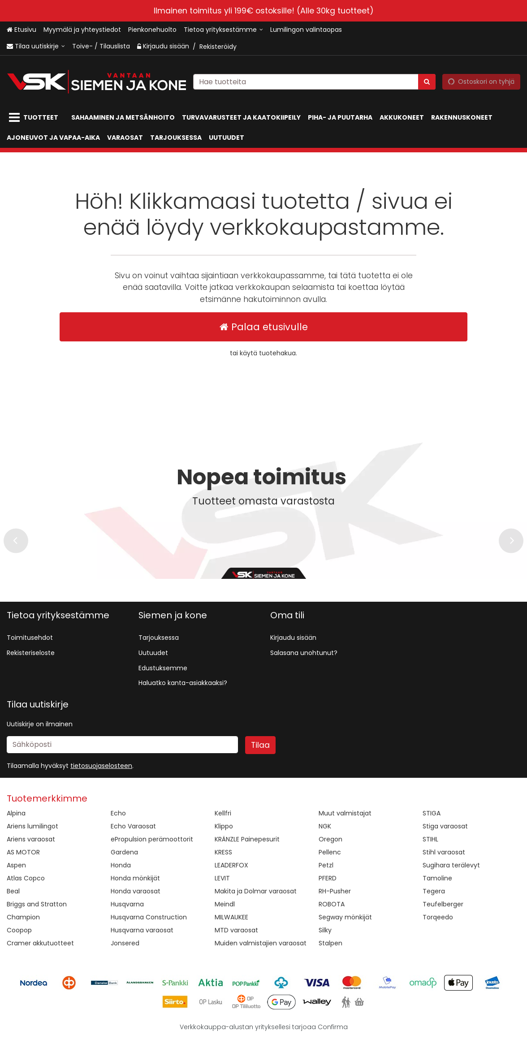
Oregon (330, 839)
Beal (13, 891)
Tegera (434, 891)
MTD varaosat (236, 930)
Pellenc (330, 852)
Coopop (19, 930)
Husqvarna (127, 904)
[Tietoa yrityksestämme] (223, 30)
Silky (325, 930)
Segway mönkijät (345, 917)
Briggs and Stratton (37, 904)
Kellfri (223, 813)
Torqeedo (438, 917)
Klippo (224, 826)
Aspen (16, 865)
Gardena (124, 852)
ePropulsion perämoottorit (152, 839)
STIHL (430, 839)
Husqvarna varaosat (142, 930)
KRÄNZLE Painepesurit (247, 839)
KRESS (223, 852)
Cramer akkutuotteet (40, 943)
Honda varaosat (135, 891)
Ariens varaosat (31, 839)
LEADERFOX (231, 865)
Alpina (16, 813)
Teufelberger (443, 904)
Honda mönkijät (135, 878)
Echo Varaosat (133, 826)
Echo (118, 813)
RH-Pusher (335, 891)
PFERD (328, 878)
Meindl (225, 904)
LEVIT (222, 878)
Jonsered (125, 943)
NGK (325, 826)
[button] (101, 765)
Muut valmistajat (345, 813)
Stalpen (330, 943)
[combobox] (314, 81)
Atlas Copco (26, 878)
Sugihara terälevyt (451, 865)
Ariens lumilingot (32, 826)
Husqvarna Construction (149, 917)
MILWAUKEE (231, 917)
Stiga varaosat (445, 826)
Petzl (326, 865)
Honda (121, 865)
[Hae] (427, 81)
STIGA (432, 813)
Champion (23, 917)
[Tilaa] (260, 745)
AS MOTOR (23, 852)
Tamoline (437, 878)
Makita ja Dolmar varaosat (256, 891)
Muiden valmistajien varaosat (261, 943)
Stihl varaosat (444, 852)
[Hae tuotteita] (314, 81)
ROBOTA (332, 904)
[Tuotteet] (35, 118)
